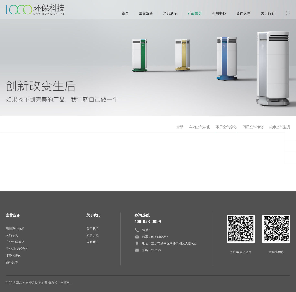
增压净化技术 (15, 228)
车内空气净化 (199, 127)
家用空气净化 (226, 127)
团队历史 (92, 235)
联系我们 (92, 242)
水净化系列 (13, 255)
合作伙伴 (243, 13)
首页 (125, 13)
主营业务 (146, 13)
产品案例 (195, 13)
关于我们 (268, 13)
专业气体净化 (15, 242)
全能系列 (12, 235)
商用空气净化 (253, 127)
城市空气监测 (279, 127)
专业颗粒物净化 (16, 248)
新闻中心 (219, 13)
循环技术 (12, 262)
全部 (179, 127)
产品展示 (170, 13)
